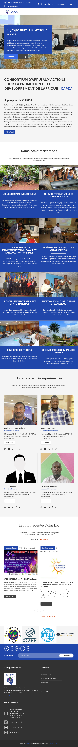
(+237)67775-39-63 (25, 2)
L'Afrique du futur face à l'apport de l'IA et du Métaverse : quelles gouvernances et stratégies (57, 584)
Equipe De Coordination (51, 552)
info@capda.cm (13, 6)
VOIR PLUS (10, 132)
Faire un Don (44, 691)
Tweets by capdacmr (48, 616)
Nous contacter (45, 687)
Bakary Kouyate (48, 428)
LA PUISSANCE (52, 743)
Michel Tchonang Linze (14, 428)
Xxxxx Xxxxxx (10, 486)
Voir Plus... (7, 695)
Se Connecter (44, 682)
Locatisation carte (46, 674)
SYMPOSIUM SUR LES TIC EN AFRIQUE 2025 (20, 579)
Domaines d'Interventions (48, 678)
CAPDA (27, 743)
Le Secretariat (32, 548)
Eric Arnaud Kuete (49, 486)
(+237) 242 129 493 (16, 727)
